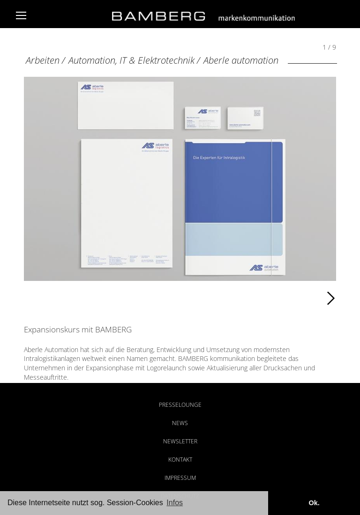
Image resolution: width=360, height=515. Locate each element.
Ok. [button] (313, 503)
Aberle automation (240, 60)
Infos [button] (174, 503)
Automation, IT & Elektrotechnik (131, 60)
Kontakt (180, 460)
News (180, 423)
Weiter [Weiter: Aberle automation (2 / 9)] (258, 298)
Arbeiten (43, 60)
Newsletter (180, 441)
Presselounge (180, 405)
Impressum (180, 478)
